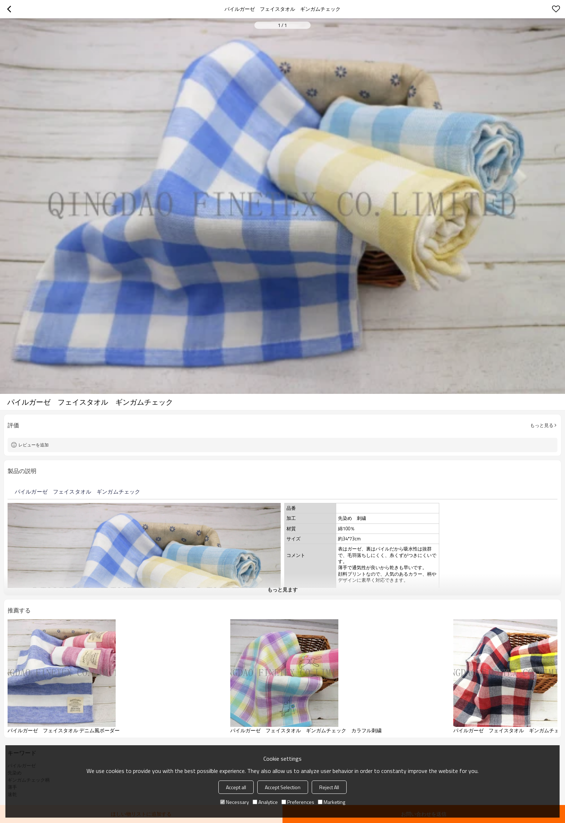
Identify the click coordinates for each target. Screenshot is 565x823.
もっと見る (541, 425)
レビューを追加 (33, 444)
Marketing (331, 802)
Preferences (297, 802)
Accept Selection (283, 787)
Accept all (236, 787)
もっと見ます (282, 589)
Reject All (329, 787)
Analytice (265, 802)
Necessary (234, 802)
